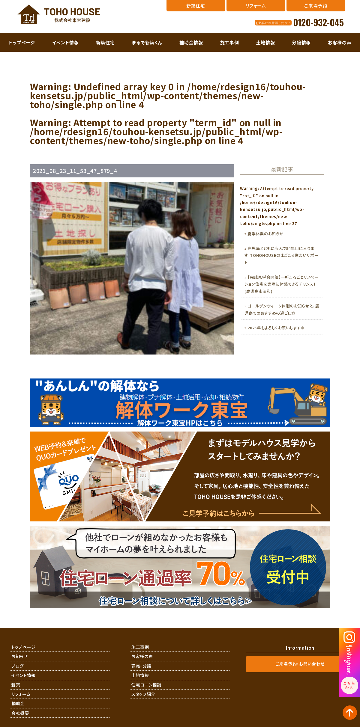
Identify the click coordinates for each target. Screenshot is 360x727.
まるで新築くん (147, 42)
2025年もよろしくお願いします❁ (276, 328)
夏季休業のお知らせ (266, 233)
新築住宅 (105, 42)
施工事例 (229, 42)
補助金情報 (191, 42)
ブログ (17, 666)
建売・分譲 (141, 666)
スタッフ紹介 (143, 694)
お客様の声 (339, 42)
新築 (15, 685)
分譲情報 (301, 42)
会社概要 (20, 713)
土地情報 (265, 42)
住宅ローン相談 (146, 685)
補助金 (18, 703)
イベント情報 (65, 42)
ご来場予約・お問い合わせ (300, 664)
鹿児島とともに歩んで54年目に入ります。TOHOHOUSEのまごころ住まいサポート (281, 255)
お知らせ (19, 656)
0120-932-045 (318, 22)
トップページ (22, 42)
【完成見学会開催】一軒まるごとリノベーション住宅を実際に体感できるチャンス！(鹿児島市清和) (281, 284)
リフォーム (20, 694)
